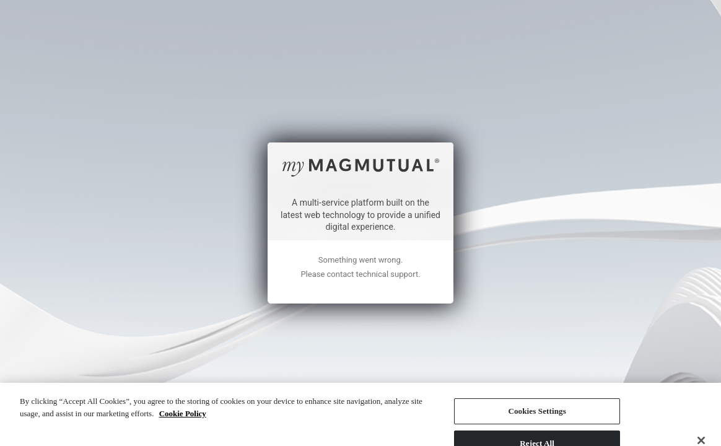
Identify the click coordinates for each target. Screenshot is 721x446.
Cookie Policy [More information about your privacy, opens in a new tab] (182, 379)
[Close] (701, 406)
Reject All (537, 409)
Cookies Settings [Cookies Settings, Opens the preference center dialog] (537, 377)
